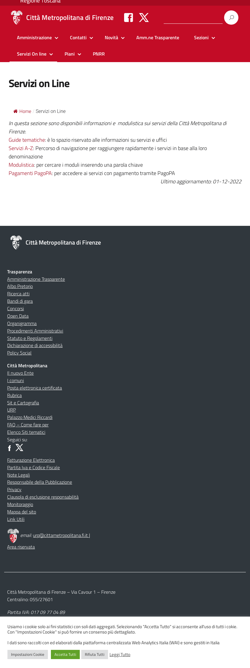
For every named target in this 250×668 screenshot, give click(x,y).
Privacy (14, 489)
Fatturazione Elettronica (31, 460)
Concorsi (15, 308)
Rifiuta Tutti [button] (94, 654)
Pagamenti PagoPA (30, 173)
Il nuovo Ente (20, 372)
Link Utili (15, 519)
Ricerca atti (18, 293)
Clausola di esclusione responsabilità (43, 496)
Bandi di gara (20, 301)
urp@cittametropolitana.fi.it (61, 535)
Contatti (78, 37)
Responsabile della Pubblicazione (39, 482)
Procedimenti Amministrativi (35, 330)
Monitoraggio (20, 504)
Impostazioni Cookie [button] (27, 654)
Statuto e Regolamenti (29, 338)
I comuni (15, 380)
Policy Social (19, 352)
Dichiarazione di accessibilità (34, 345)
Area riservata (21, 546)
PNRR (99, 53)
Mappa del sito (21, 511)
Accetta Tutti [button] (65, 654)
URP (11, 409)
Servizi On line (31, 53)
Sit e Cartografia (23, 402)
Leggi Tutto (120, 654)
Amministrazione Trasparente (36, 279)
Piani (70, 53)
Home (22, 111)
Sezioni (201, 37)
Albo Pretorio (20, 286)
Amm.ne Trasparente (157, 37)
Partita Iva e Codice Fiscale (33, 467)
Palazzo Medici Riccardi (29, 417)
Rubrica (14, 395)
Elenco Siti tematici (26, 432)
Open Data (18, 315)
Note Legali (18, 474)
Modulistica (21, 165)
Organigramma (22, 323)
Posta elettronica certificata (34, 387)
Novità (111, 37)
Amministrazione (34, 37)
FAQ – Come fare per (28, 424)
